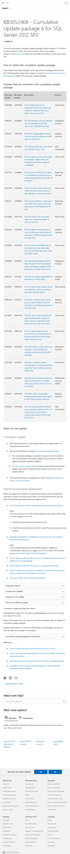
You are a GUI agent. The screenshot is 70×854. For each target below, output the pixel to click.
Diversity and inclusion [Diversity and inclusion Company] (54, 838)
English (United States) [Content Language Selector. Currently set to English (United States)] (12, 852)
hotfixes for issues (18, 54)
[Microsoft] (35, 1)
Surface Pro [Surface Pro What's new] (6, 784)
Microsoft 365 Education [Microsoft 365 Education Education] (54, 795)
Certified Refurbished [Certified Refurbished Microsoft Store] (31, 802)
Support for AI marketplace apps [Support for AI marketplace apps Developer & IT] (34, 831)
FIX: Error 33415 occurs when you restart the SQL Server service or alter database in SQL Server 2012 (38, 191)
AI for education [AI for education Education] (52, 809)
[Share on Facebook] (5, 677)
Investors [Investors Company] (50, 835)
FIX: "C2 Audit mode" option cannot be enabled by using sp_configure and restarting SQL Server (38, 289)
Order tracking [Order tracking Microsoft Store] (29, 798)
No (55, 772)
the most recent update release (47, 451)
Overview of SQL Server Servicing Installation (28, 578)
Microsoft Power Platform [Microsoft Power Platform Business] (10, 835)
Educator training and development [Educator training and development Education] (57, 802)
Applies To (8, 41)
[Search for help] (8, 3)
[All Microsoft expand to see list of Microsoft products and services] (3, 3)
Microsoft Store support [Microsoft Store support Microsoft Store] (31, 791)
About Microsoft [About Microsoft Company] (52, 824)
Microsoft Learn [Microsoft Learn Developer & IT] (29, 827)
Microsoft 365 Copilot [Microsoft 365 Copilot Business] (9, 842)
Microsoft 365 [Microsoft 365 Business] (6, 831)
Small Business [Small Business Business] (7, 846)
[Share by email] (15, 677)
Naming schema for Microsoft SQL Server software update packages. (37, 661)
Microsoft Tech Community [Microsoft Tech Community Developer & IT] (32, 835)
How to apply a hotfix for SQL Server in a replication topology (34, 565)
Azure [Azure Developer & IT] (26, 820)
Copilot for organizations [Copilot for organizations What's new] (9, 795)
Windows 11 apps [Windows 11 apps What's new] (7, 809)
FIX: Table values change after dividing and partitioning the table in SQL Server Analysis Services (38, 396)
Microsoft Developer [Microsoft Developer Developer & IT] (31, 824)
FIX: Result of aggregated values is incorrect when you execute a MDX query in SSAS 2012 (38, 136)
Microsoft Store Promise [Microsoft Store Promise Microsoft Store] (32, 806)
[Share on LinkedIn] (9, 677)
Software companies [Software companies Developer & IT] (30, 842)
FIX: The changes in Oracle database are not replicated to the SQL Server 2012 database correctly (39, 123)
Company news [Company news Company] (52, 827)
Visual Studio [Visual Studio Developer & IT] (29, 846)
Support (5, 8)
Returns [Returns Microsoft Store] (27, 795)
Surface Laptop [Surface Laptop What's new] (7, 787)
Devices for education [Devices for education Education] (54, 787)
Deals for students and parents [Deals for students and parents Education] (56, 806)
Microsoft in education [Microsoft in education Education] (54, 784)
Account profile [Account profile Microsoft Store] (29, 784)
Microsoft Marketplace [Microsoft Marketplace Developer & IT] (31, 838)
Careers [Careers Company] (50, 820)
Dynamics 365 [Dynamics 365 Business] (7, 827)
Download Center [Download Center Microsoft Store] (30, 787)
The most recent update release (24, 466)
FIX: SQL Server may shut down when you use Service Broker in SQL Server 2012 (37, 219)
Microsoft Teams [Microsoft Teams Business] (7, 838)
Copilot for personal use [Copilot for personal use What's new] (9, 798)
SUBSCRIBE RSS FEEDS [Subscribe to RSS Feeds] (14, 684)
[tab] (11, 718)
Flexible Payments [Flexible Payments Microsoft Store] (30, 809)
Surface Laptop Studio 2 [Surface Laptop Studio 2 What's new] (9, 791)
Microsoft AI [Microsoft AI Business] (6, 820)
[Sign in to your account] (66, 3)
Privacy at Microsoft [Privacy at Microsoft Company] (53, 831)
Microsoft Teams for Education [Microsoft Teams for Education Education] (56, 791)
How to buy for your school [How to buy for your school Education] (55, 798)
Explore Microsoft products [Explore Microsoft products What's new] (10, 806)
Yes (41, 772)
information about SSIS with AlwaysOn (31, 553)
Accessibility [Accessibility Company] (51, 842)
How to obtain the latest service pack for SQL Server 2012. (33, 648)
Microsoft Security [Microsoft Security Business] (8, 824)
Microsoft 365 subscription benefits (9, 744)
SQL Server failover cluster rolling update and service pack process (36, 505)
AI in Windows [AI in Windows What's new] (7, 802)
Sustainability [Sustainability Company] (51, 846)
